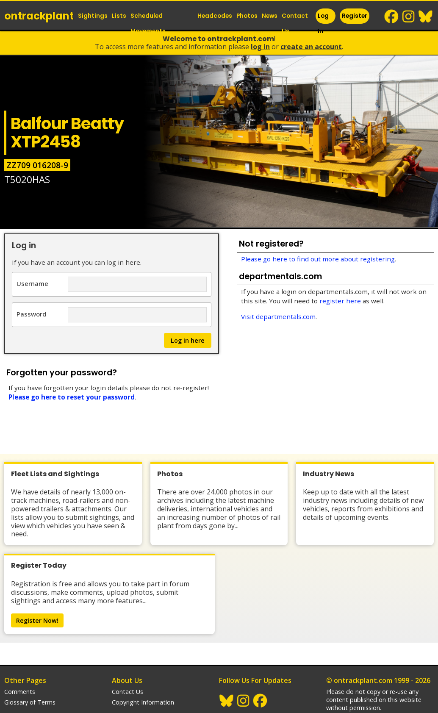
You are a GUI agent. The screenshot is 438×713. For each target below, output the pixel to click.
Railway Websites (354, 664)
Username (32, 283)
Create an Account (311, 46)
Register (354, 16)
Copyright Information (143, 647)
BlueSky (425, 16)
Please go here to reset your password (71, 397)
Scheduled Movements (148, 23)
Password (32, 314)
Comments (19, 637)
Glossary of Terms (29, 647)
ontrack (39, 16)
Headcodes (214, 16)
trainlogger (341, 675)
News (269, 16)
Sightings (93, 16)
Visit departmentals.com (278, 316)
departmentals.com (353, 686)
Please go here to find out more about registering (318, 259)
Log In (323, 23)
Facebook (391, 16)
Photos (247, 16)
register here (340, 301)
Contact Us (295, 23)
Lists (119, 16)
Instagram (408, 16)
